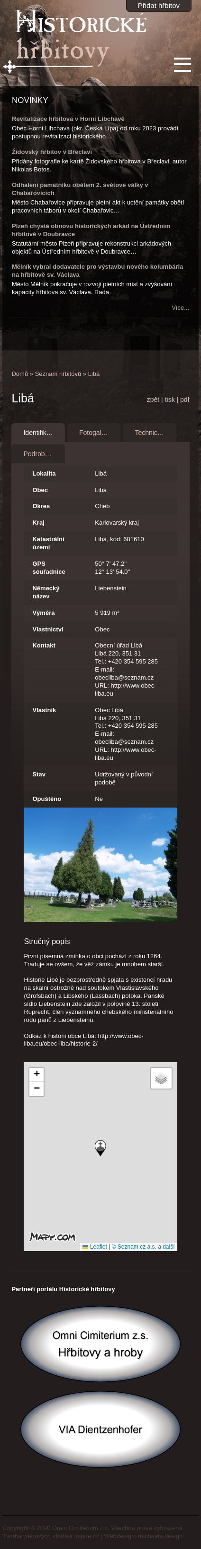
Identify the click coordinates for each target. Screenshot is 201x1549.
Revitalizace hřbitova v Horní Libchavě (68, 118)
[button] (100, 1148)
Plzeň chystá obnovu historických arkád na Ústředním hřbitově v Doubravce (91, 230)
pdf (184, 399)
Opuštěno (46, 798)
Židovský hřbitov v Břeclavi (52, 151)
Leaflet (94, 1246)
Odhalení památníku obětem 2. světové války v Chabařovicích (80, 188)
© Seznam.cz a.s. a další (143, 1246)
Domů (19, 373)
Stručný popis (47, 941)
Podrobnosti (41, 454)
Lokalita (43, 473)
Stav (38, 774)
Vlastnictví (47, 629)
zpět (153, 399)
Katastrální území (48, 543)
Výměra (43, 612)
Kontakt (43, 645)
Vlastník (44, 710)
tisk (170, 399)
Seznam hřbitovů (58, 373)
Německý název (45, 592)
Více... (180, 307)
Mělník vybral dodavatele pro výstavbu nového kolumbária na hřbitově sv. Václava (97, 270)
